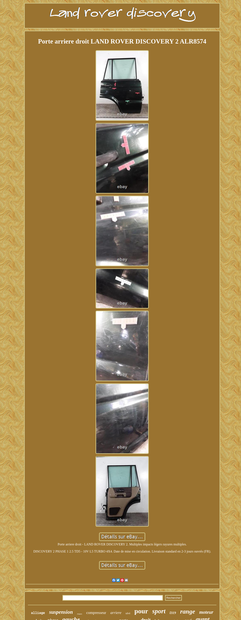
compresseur (96, 612)
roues (79, 613)
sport (159, 611)
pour (141, 611)
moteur (206, 612)
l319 (173, 613)
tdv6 (127, 613)
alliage (38, 613)
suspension (61, 612)
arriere (115, 612)
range (187, 611)
